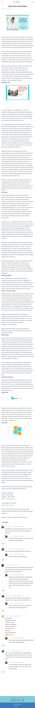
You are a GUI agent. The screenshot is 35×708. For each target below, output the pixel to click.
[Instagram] (20, 700)
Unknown (7, 616)
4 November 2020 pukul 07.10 (22, 574)
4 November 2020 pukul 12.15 (21, 595)
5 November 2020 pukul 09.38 (22, 637)
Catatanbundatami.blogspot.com (9, 505)
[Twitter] (15, 700)
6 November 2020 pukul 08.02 (20, 650)
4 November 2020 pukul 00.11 (16, 565)
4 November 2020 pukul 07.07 (22, 554)
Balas (3, 543)
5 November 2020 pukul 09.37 (22, 603)
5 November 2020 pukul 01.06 (17, 616)
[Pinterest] (17, 700)
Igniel (20, 706)
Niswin (7, 565)
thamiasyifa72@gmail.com (12, 499)
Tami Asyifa (12, 536)
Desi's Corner (9, 650)
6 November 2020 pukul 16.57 (22, 662)
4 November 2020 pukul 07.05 (22, 536)
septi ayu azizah (9, 595)
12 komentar (12, 9)
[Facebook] (12, 700)
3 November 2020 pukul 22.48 (24, 526)
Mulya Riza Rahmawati (11, 549)
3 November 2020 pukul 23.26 (24, 548)
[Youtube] (23, 700)
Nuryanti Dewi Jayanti (11, 526)
